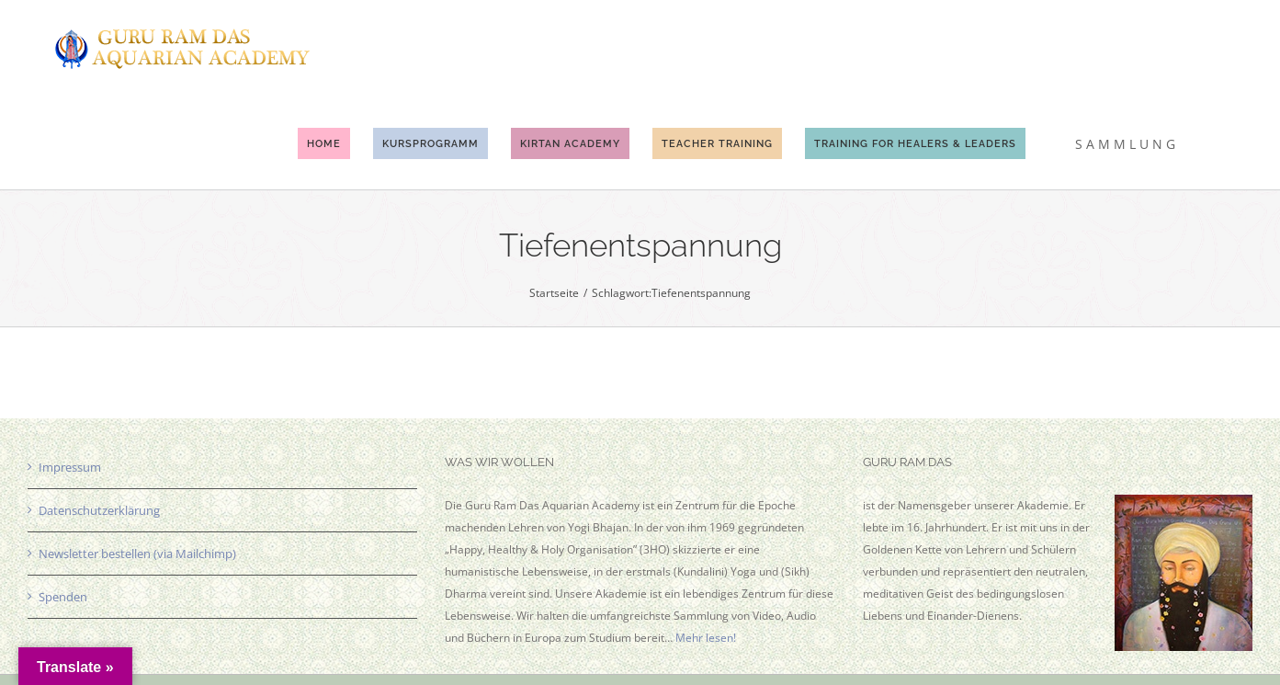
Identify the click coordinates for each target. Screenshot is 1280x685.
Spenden (63, 596)
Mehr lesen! (705, 637)
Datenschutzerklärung (99, 510)
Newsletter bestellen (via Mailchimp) (137, 553)
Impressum (70, 467)
